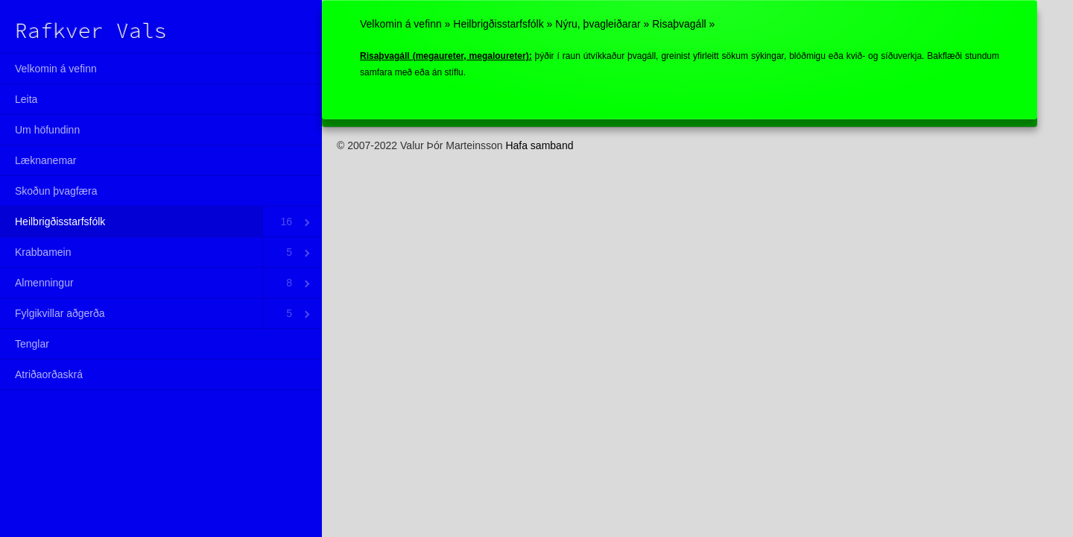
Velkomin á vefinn (56, 69)
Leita (26, 99)
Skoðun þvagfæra (56, 191)
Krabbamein (43, 252)
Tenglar (32, 344)
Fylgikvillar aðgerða (60, 313)
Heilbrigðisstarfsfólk (60, 221)
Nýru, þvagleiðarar (597, 24)
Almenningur (44, 283)
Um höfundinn (47, 130)
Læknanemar (46, 160)
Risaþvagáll (679, 24)
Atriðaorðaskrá (49, 374)
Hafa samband (539, 145)
